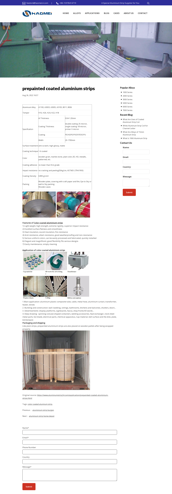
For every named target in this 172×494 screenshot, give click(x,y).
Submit (129, 192)
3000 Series (127, 99)
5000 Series (127, 103)
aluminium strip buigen (43, 410)
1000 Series (127, 92)
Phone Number (29, 447)
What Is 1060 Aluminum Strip (135, 138)
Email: (126, 157)
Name (25, 428)
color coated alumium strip (40, 404)
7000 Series (127, 110)
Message (26, 467)
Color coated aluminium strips (48, 223)
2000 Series (127, 96)
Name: (126, 147)
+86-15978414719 (68, 3)
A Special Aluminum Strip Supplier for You (120, 3)
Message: (127, 176)
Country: (127, 167)
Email (25, 437)
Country (26, 457)
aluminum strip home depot (41, 416)
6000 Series (127, 106)
